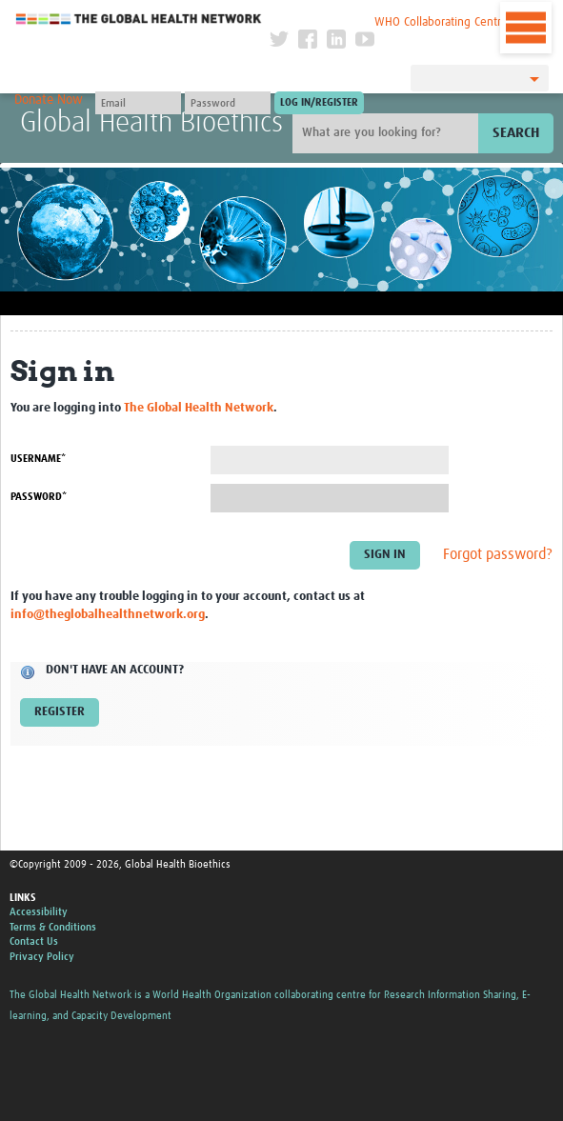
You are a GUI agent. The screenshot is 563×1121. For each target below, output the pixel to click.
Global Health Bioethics (151, 123)
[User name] (138, 102)
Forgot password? (498, 555)
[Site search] (387, 133)
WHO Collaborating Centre (441, 22)
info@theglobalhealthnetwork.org (107, 615)
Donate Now (48, 100)
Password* (38, 496)
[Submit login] (319, 102)
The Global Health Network (139, 18)
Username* (38, 458)
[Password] (228, 102)
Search (516, 133)
